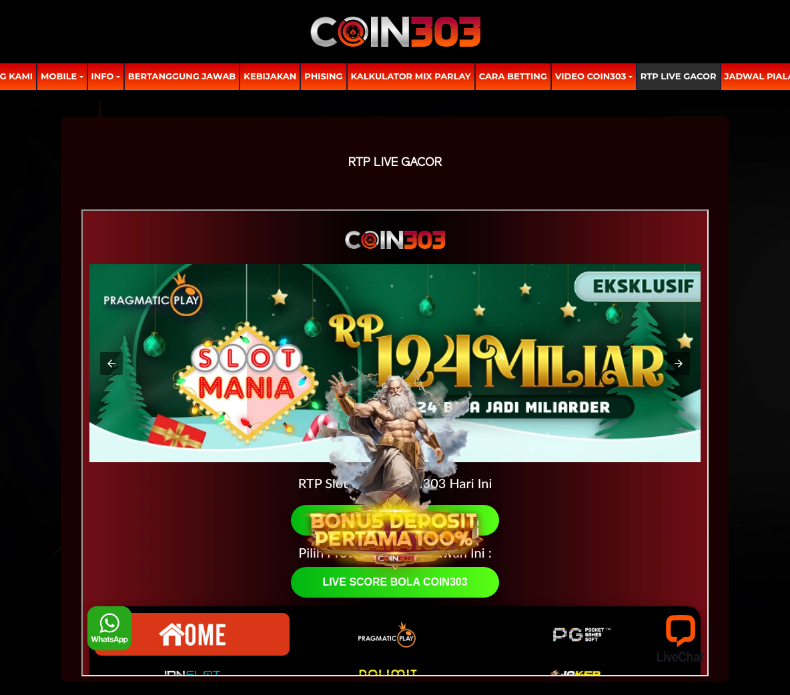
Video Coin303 (591, 76)
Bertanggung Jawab (182, 76)
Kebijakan (270, 76)
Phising (323, 76)
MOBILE (59, 76)
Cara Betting (513, 76)
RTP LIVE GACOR (679, 76)
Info (102, 76)
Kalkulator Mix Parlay (411, 76)
